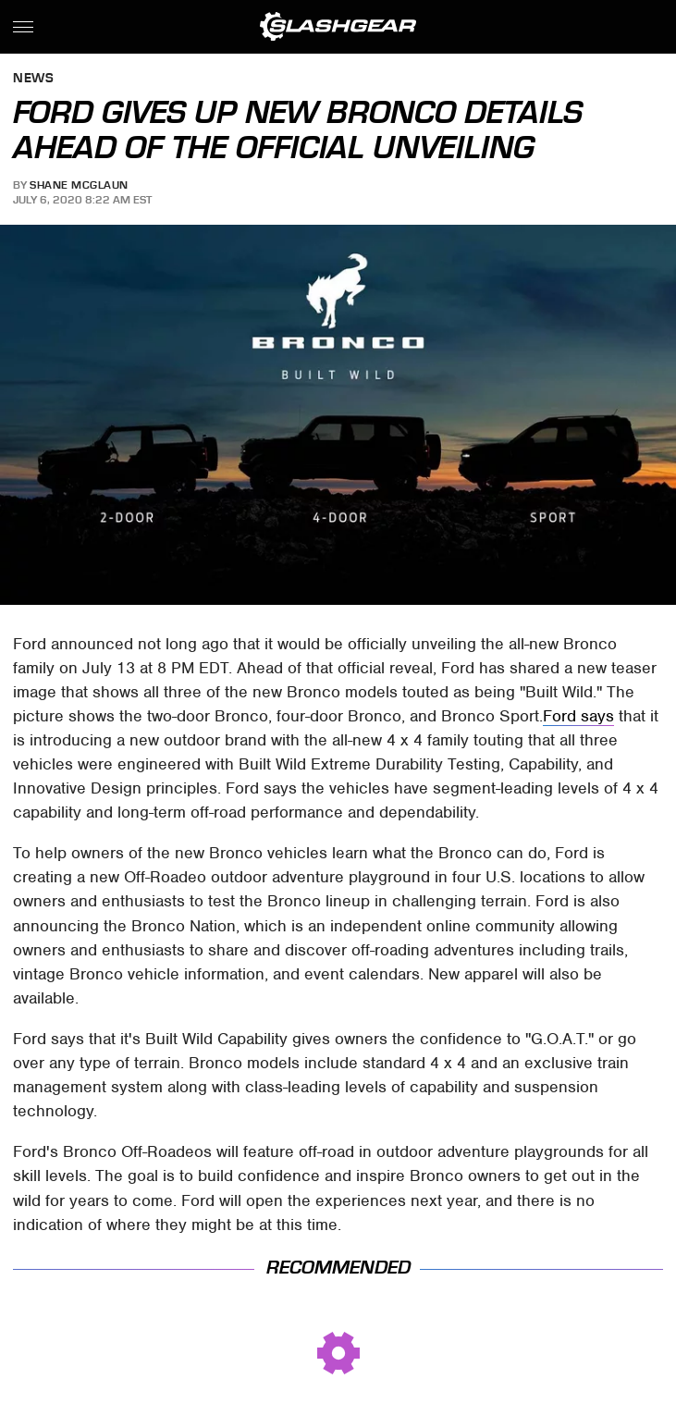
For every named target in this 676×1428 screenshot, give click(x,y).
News (33, 79)
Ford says (578, 716)
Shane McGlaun (79, 184)
